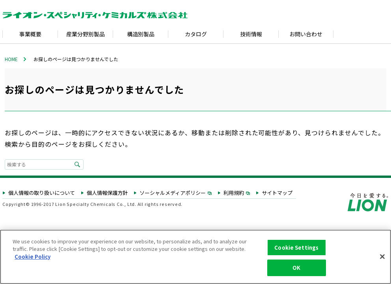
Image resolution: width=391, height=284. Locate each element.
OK (296, 267)
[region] (195, 257)
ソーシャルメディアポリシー (176, 193)
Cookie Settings (296, 247)
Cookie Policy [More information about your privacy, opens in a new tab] (32, 256)
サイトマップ (277, 193)
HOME (11, 59)
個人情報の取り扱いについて (41, 193)
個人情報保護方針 (107, 193)
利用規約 (236, 193)
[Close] (382, 256)
